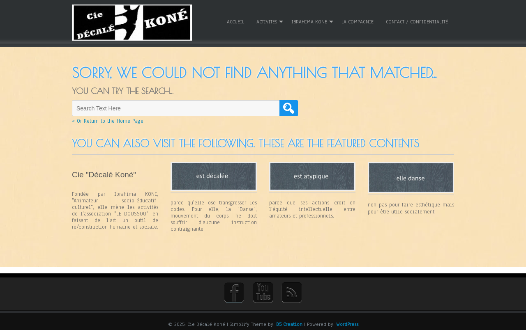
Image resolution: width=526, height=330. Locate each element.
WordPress (347, 320)
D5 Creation (289, 320)
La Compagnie (357, 20)
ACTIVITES (266, 20)
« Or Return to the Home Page (107, 118)
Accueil (235, 20)
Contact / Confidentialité (417, 20)
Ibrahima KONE (309, 20)
